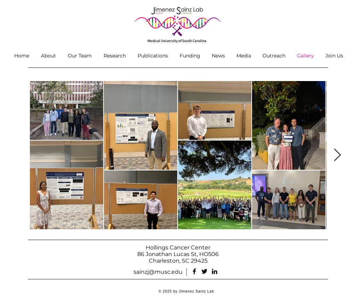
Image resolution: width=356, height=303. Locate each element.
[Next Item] (337, 155)
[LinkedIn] (214, 271)
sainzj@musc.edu (158, 272)
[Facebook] (194, 271)
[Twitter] (204, 271)
